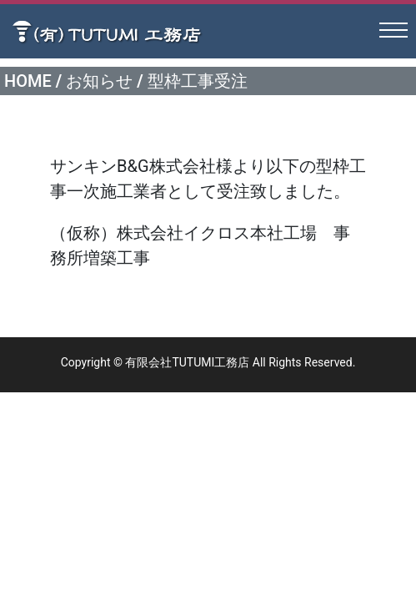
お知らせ (99, 81)
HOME (28, 81)
